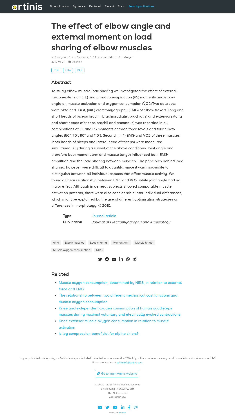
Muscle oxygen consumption (71, 249)
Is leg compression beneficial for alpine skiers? (98, 333)
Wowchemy (122, 413)
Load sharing (98, 242)
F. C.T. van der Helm (102, 57)
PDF (56, 70)
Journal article (104, 216)
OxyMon (77, 61)
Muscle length (144, 242)
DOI (79, 70)
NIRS (99, 249)
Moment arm (121, 242)
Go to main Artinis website (117, 373)
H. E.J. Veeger (124, 57)
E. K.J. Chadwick (78, 57)
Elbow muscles (74, 242)
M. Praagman (59, 57)
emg (56, 242)
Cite (68, 70)
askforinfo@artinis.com (129, 362)
